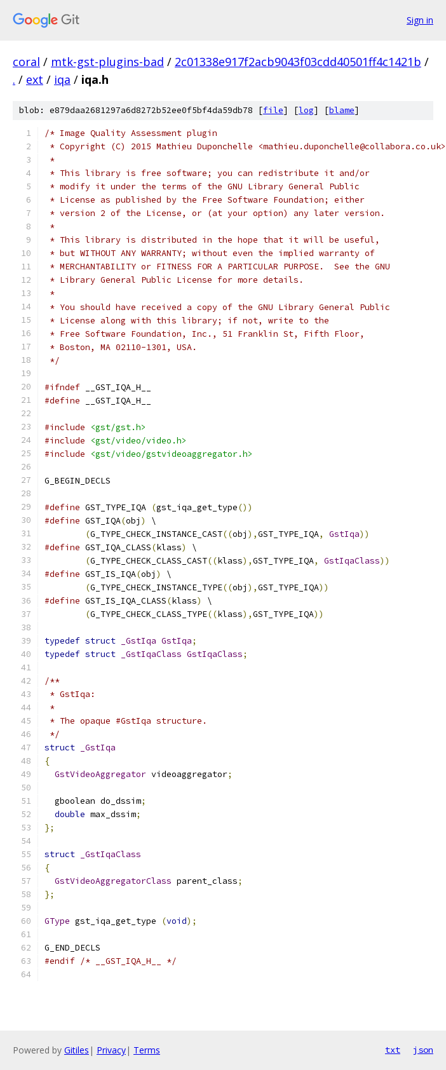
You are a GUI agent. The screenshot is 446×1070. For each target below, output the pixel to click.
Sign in (420, 20)
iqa (62, 79)
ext (34, 79)
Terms (146, 1050)
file (273, 110)
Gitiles (76, 1050)
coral (26, 61)
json (423, 1049)
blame (342, 110)
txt (392, 1049)
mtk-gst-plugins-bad (107, 61)
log (306, 110)
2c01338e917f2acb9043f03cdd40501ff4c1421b (298, 61)
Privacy (111, 1050)
